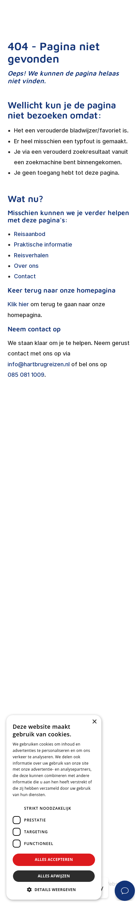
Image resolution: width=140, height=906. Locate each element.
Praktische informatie (43, 244)
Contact (25, 276)
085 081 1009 (26, 374)
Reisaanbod (29, 234)
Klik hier (18, 304)
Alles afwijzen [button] (54, 876)
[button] (54, 889)
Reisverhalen (31, 255)
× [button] (94, 722)
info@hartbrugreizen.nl (39, 364)
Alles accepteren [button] (54, 859)
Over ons (26, 265)
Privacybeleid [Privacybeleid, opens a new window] (59, 794)
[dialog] (53, 807)
